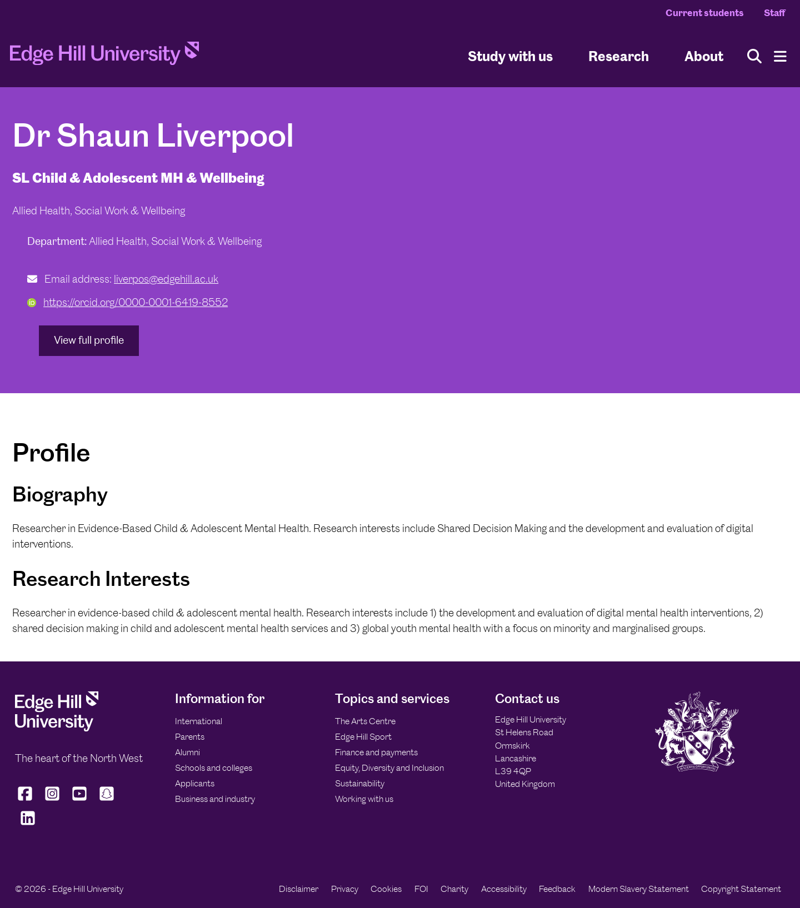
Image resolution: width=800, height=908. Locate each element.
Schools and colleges (213, 767)
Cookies (386, 889)
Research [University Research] (618, 56)
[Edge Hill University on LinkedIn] (27, 824)
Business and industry (215, 799)
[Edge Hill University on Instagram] (52, 801)
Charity (454, 889)
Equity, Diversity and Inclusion (389, 767)
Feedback (557, 889)
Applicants (194, 783)
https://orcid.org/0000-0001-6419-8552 (127, 302)
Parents (189, 736)
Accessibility (504, 889)
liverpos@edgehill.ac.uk (166, 279)
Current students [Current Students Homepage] (705, 12)
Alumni (187, 752)
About (703, 56)
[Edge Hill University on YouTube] (79, 801)
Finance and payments (376, 752)
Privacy (344, 889)
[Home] (104, 57)
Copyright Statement (741, 889)
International (198, 721)
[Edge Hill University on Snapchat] (106, 801)
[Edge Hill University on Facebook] (26, 801)
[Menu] (780, 56)
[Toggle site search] (754, 56)
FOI (421, 889)
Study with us (510, 56)
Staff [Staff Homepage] (774, 12)
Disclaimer (298, 889)
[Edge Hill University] (56, 728)
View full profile (89, 340)
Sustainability (359, 783)
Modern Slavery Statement (638, 889)
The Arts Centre (365, 721)
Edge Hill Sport (363, 736)
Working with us (364, 799)
